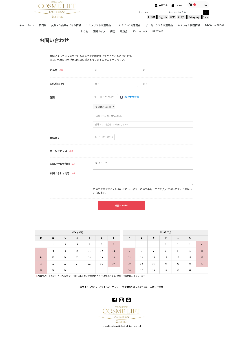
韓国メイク (99, 31)
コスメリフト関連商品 (98, 25)
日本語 (151, 17)
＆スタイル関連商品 (189, 25)
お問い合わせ (159, 285)
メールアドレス (58, 151)
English (163, 17)
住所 (52, 97)
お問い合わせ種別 (60, 163)
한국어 (181, 17)
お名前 (53, 70)
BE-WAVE (157, 31)
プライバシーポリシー (109, 285)
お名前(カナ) (57, 83)
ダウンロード (140, 31)
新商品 (42, 25)
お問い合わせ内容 (60, 173)
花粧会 (124, 31)
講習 (112, 31)
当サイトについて (85, 285)
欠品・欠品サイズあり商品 (66, 25)
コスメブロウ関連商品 (128, 25)
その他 (84, 31)
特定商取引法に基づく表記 (136, 285)
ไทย (205, 17)
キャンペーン (26, 25)
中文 (172, 17)
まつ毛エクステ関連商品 (159, 25)
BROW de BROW (214, 25)
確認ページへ (121, 205)
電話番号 (55, 138)
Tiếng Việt (194, 17)
